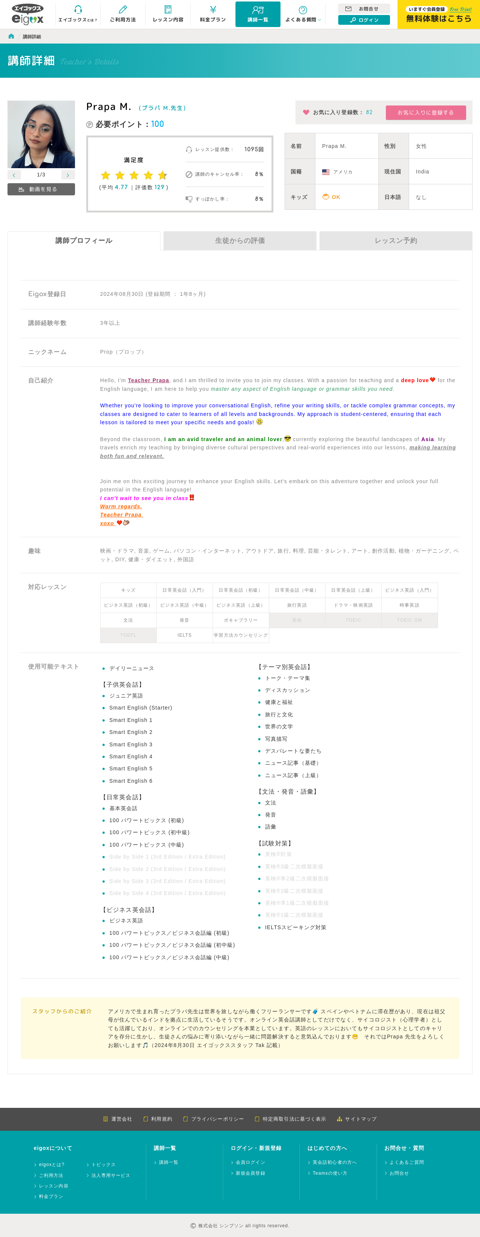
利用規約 (157, 1119)
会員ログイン (251, 1162)
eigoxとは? (51, 1164)
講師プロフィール (84, 240)
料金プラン (51, 1196)
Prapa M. (109, 106)
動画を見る (38, 189)
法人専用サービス (111, 1175)
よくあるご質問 (407, 1162)
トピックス (104, 1164)
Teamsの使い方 (330, 1173)
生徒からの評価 (240, 240)
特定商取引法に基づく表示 (290, 1119)
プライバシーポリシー (213, 1119)
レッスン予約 (396, 240)
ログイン (364, 20)
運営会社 (117, 1119)
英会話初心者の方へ (335, 1162)
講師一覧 (168, 1162)
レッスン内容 (54, 1186)
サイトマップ (357, 1119)
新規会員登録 (251, 1173)
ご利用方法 (51, 1175)
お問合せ (362, 9)
